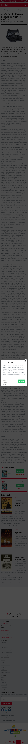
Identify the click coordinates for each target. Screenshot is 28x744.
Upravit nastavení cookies (5, 382)
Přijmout (21, 381)
